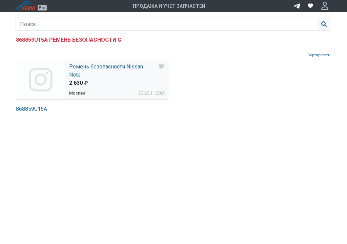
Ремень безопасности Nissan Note (106, 70)
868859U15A (31, 109)
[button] (325, 6)
